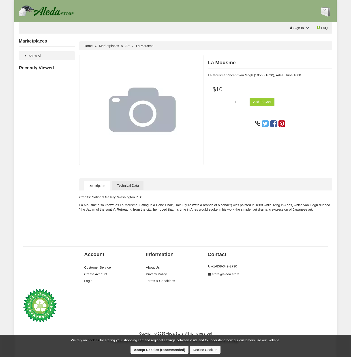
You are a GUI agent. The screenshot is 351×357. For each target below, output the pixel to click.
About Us (153, 267)
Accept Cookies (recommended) (159, 350)
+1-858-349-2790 (224, 266)
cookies (93, 340)
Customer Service (97, 267)
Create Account (95, 274)
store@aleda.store (226, 274)
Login (88, 281)
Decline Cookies (205, 350)
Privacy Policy (156, 274)
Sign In (297, 28)
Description (96, 186)
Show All (32, 56)
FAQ (322, 28)
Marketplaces (109, 46)
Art (127, 46)
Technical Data (128, 185)
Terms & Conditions (160, 281)
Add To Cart (262, 102)
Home (88, 46)
